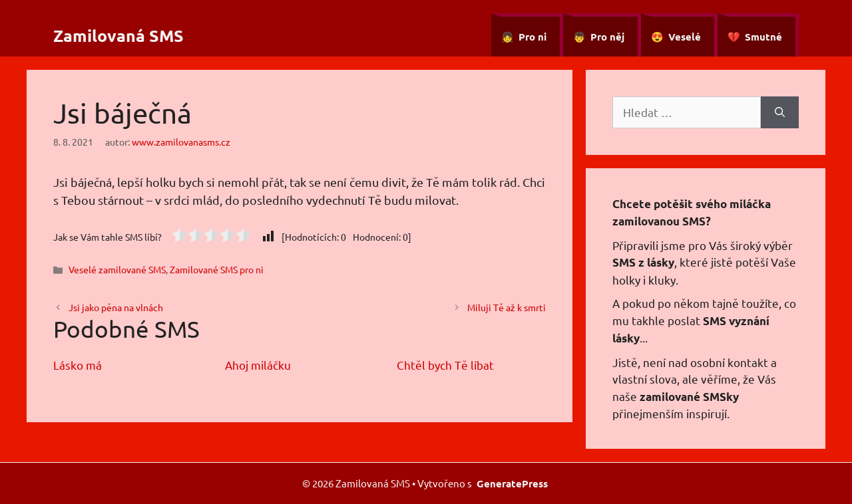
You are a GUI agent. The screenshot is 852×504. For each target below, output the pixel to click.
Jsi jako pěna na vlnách (116, 307)
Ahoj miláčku (258, 365)
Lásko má (77, 365)
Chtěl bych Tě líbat (445, 365)
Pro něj (607, 36)
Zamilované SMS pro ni (217, 269)
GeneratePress (512, 483)
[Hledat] (780, 112)
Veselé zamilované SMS (117, 269)
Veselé (684, 36)
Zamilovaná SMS (118, 35)
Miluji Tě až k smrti (506, 307)
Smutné (763, 36)
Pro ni (532, 36)
